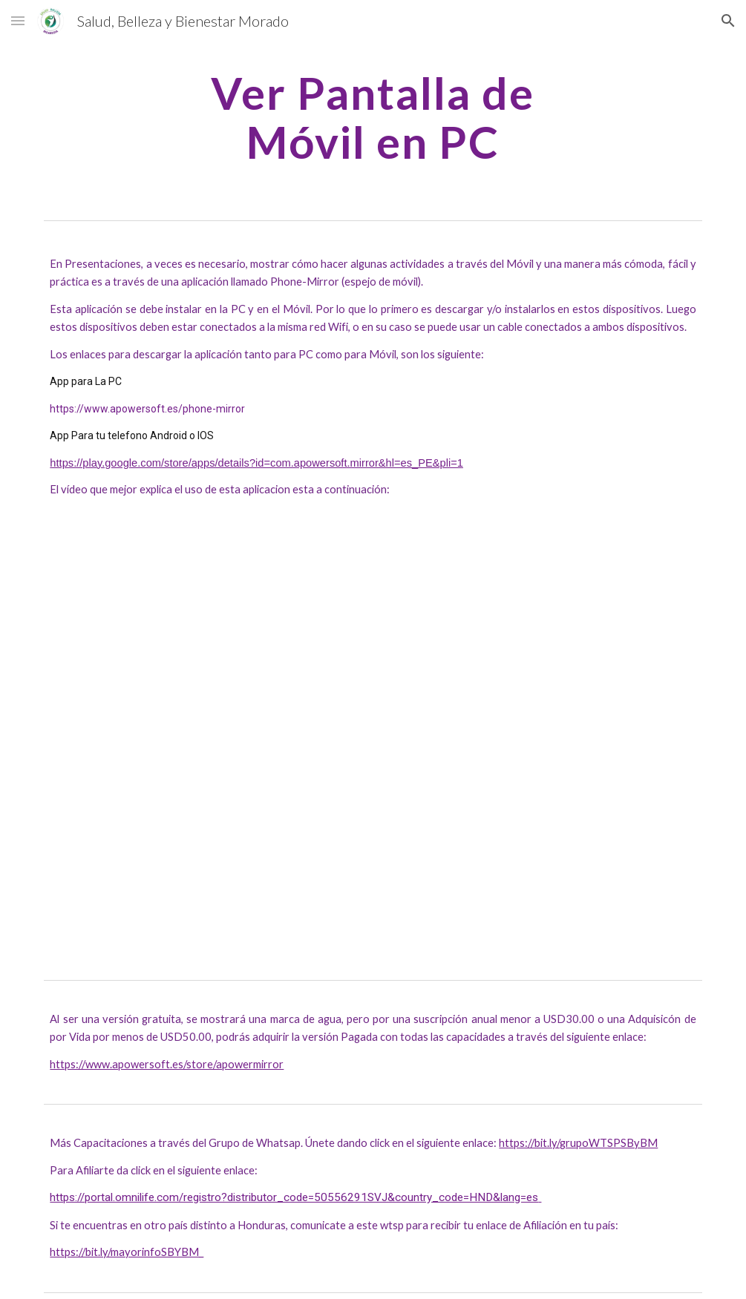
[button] (18, 20)
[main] (373, 117)
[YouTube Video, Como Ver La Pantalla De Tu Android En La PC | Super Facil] (372, 733)
